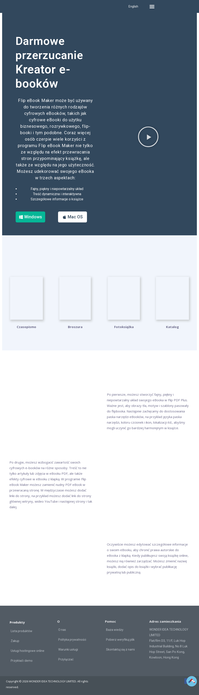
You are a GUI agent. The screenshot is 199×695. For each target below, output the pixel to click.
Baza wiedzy (114, 629)
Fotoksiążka (124, 326)
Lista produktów (21, 631)
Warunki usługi (68, 649)
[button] (152, 6)
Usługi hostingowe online (27, 650)
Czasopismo (26, 326)
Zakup (15, 640)
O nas (62, 629)
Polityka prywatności (72, 639)
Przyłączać (65, 659)
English (133, 6)
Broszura (75, 326)
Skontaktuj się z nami (120, 649)
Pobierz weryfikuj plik (120, 639)
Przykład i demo (22, 660)
